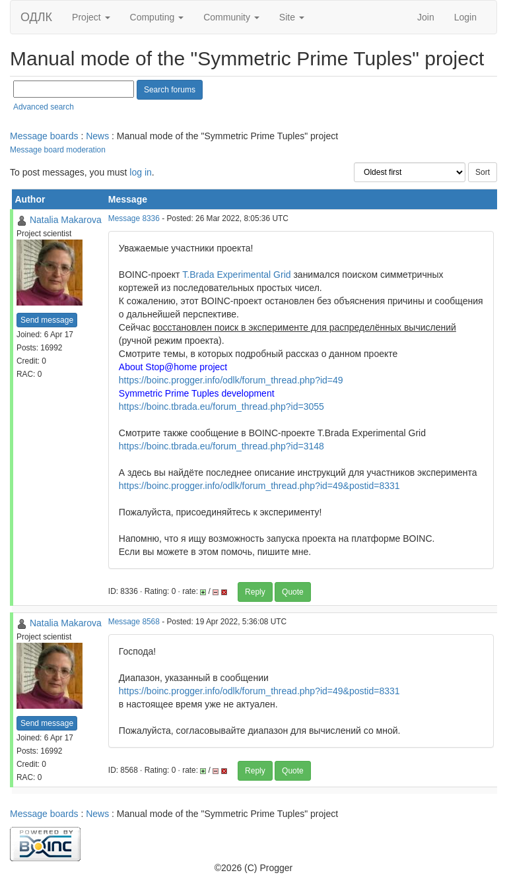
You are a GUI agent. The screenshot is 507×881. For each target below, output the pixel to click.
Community (231, 17)
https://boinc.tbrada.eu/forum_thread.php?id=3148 (221, 446)
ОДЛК (36, 17)
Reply (255, 592)
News (97, 136)
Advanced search (43, 107)
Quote (293, 592)
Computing (157, 17)
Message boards (44, 136)
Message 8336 (134, 218)
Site (291, 17)
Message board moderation (58, 149)
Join (425, 17)
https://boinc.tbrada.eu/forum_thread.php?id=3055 (221, 406)
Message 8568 (134, 621)
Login (465, 17)
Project (91, 17)
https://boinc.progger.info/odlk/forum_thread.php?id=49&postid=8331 (259, 485)
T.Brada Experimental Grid (236, 274)
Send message (46, 320)
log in (140, 172)
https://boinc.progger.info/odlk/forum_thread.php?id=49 (231, 380)
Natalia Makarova (66, 219)
